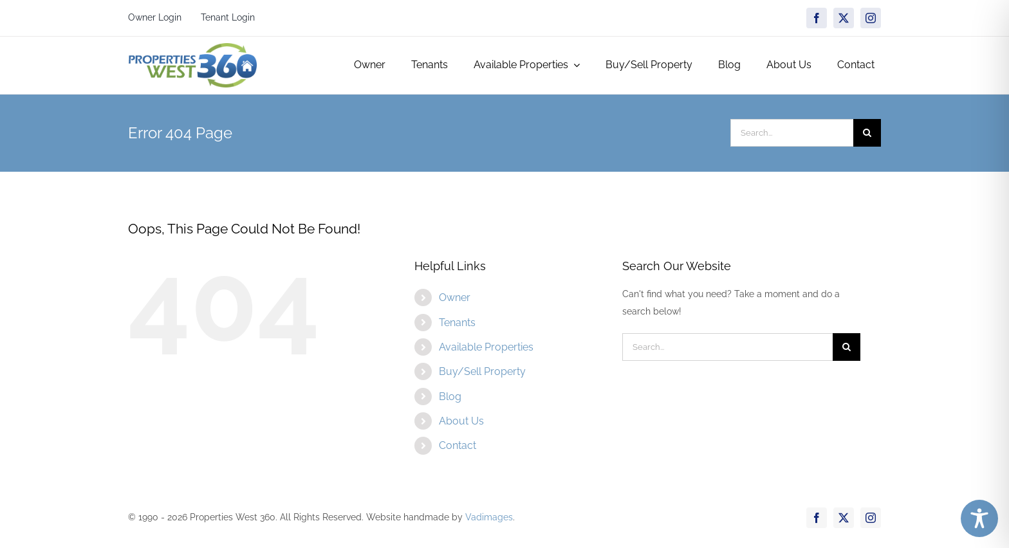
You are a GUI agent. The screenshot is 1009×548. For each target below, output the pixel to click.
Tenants (457, 322)
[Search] (867, 133)
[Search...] (791, 133)
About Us (461, 421)
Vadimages (489, 517)
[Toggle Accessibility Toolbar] (979, 518)
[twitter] (843, 18)
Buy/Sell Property (482, 371)
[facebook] (816, 18)
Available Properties (486, 347)
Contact (457, 445)
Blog (450, 396)
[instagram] (870, 18)
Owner (454, 297)
